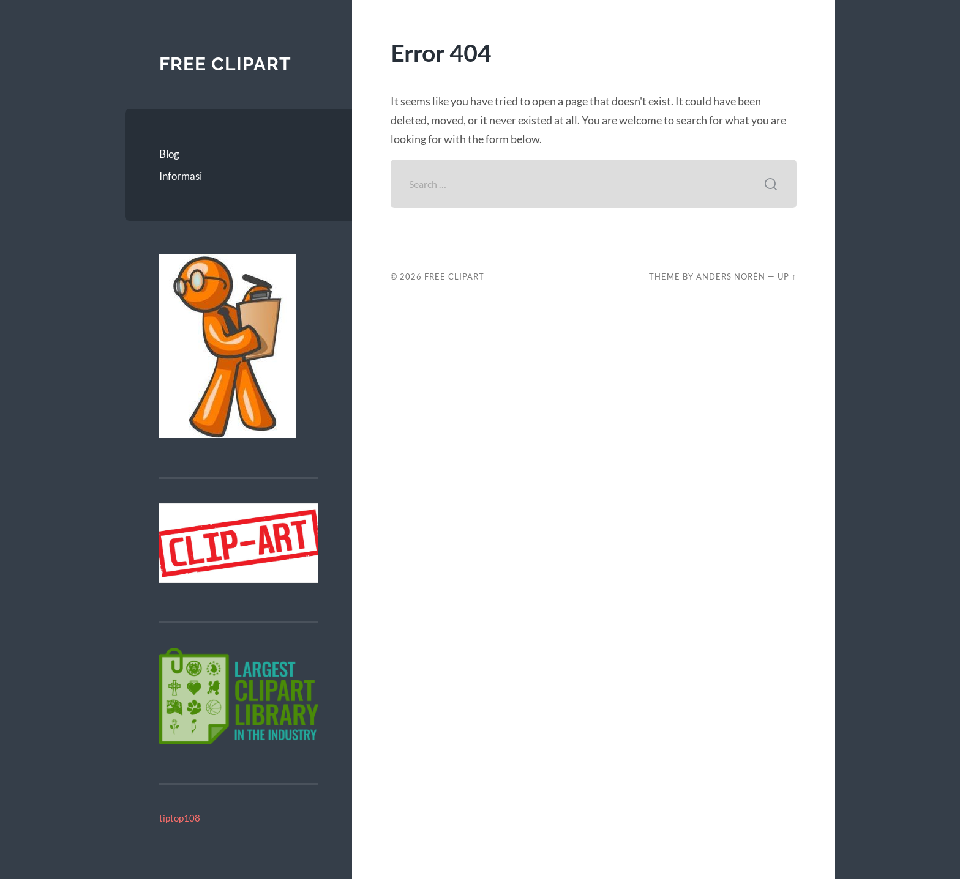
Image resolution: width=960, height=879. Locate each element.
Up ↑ (787, 276)
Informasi (180, 175)
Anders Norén (730, 276)
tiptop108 (179, 817)
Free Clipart (225, 64)
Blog (169, 153)
